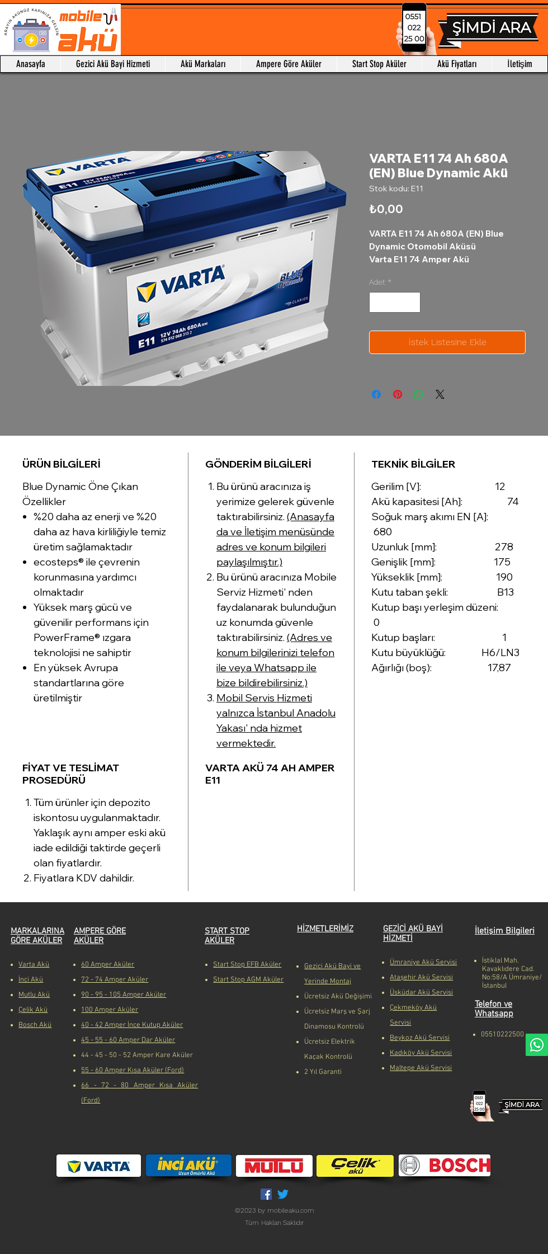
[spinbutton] (395, 302)
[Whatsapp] (537, 1045)
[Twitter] (283, 1194)
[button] (202, 64)
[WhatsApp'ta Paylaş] (419, 394)
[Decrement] (378, 302)
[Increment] (412, 302)
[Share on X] (440, 394)
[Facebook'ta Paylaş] (376, 394)
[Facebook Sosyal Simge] (266, 1194)
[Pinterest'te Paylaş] (397, 394)
